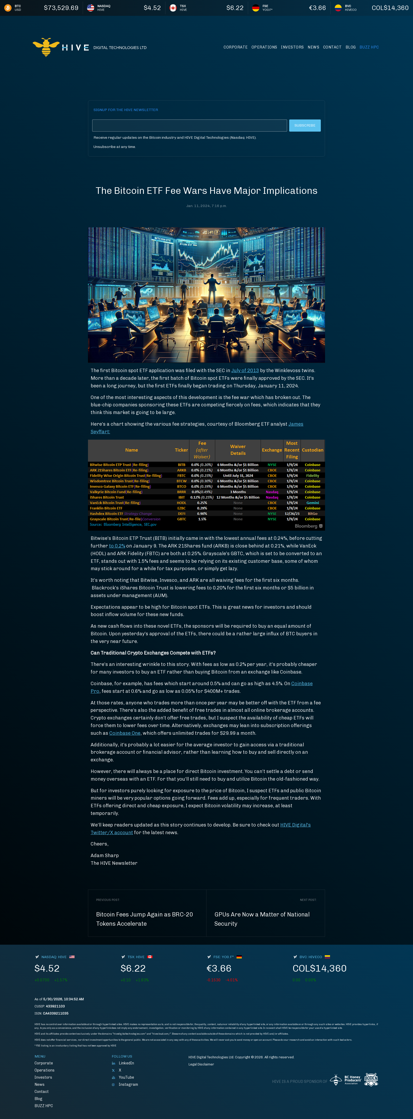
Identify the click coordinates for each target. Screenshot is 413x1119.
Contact (332, 47)
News (313, 47)
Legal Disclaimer (201, 1064)
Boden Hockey (371, 1080)
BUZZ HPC (369, 47)
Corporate (236, 47)
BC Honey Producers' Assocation (345, 1080)
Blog (351, 47)
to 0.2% (117, 546)
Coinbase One (124, 733)
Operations (264, 47)
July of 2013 (245, 370)
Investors (292, 47)
